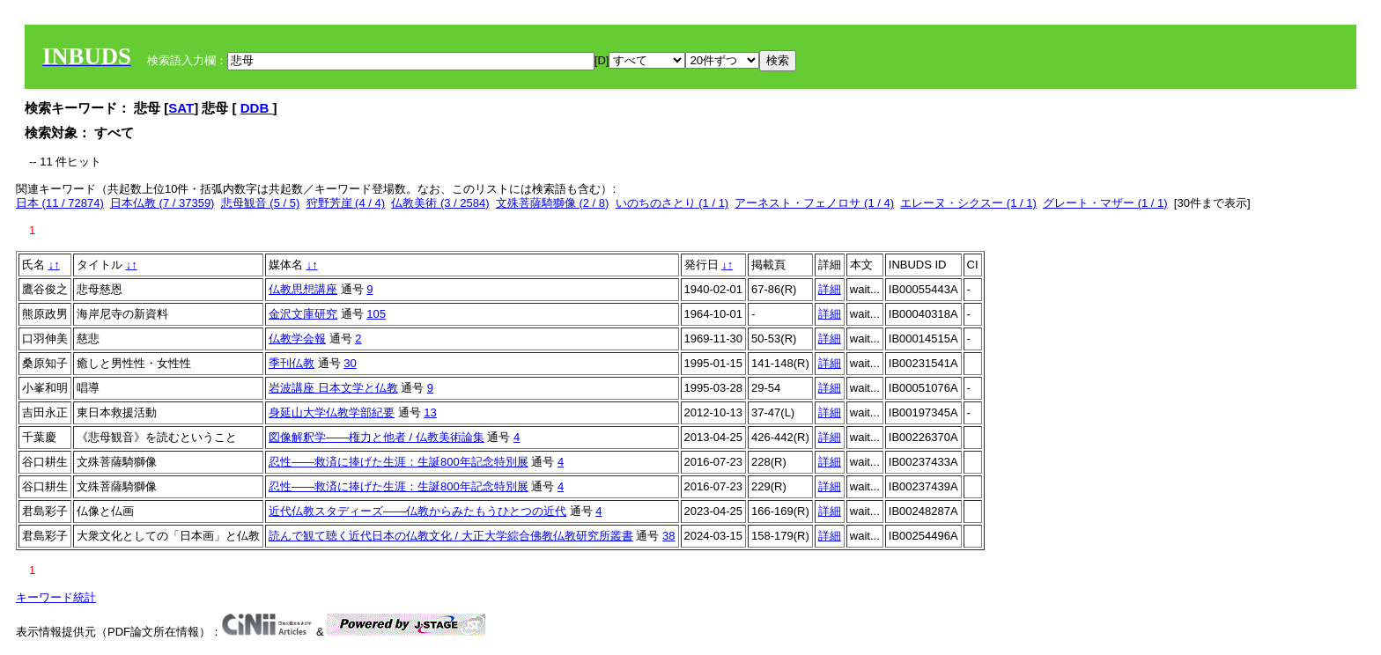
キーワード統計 (56, 597)
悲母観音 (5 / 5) (260, 203)
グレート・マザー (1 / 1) (1105, 203)
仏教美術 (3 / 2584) (440, 203)
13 (430, 412)
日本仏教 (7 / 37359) (162, 203)
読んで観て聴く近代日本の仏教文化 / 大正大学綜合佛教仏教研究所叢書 (451, 535)
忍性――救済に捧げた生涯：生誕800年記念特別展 (398, 461)
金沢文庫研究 (303, 313)
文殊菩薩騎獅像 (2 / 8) (552, 203)
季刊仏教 (291, 363)
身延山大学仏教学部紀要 (332, 412)
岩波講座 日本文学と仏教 (333, 387)
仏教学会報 (297, 338)
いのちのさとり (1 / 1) (672, 203)
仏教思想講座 (303, 289)
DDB (256, 107)
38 (668, 535)
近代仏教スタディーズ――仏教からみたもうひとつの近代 (417, 511)
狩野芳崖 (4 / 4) (346, 203)
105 (376, 313)
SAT (181, 107)
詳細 (829, 289)
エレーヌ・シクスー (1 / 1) (968, 203)
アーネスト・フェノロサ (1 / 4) (814, 203)
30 (349, 363)
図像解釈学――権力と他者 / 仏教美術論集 (376, 437)
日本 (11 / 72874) (60, 203)
